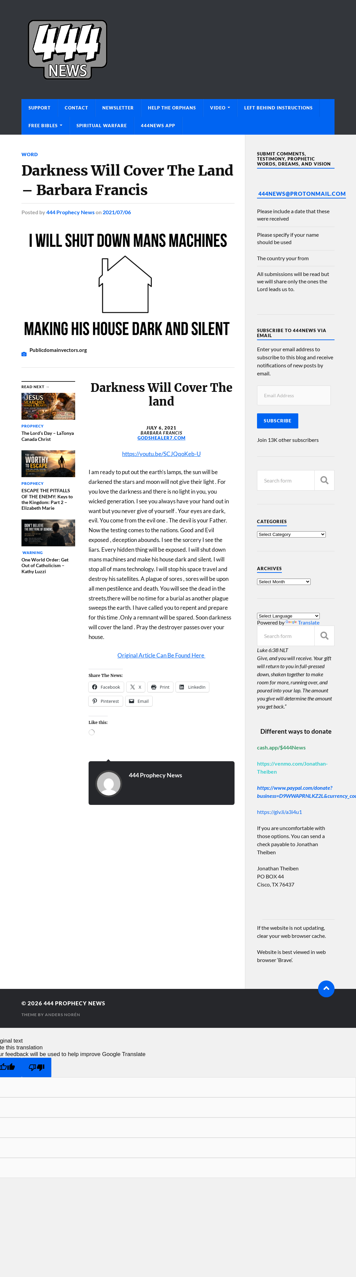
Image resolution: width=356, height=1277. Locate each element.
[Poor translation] (36, 1068)
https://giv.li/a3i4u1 (279, 812)
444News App (158, 125)
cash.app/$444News (281, 747)
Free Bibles (43, 125)
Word (29, 154)
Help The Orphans (172, 107)
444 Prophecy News (70, 212)
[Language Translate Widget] (288, 616)
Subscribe (278, 420)
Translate (302, 622)
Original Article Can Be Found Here (161, 654)
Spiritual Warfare (102, 125)
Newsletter (118, 107)
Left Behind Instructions (278, 107)
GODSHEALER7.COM (162, 437)
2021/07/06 (117, 212)
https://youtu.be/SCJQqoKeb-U (161, 453)
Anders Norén (62, 1014)
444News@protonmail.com (302, 193)
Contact (76, 107)
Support (40, 107)
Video (217, 107)
